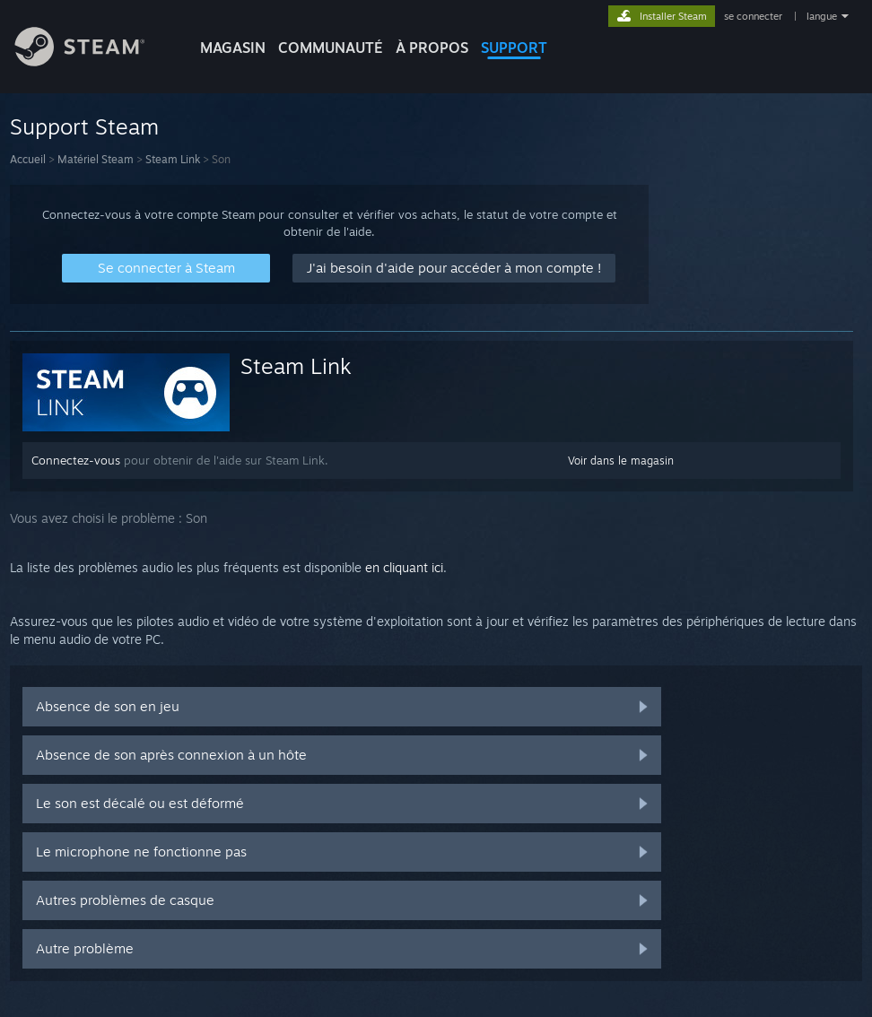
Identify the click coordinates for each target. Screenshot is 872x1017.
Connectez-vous (75, 460)
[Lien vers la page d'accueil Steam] (93, 61)
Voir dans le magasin (621, 460)
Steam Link (172, 159)
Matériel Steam (95, 159)
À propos (432, 47)
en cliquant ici (404, 567)
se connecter (754, 16)
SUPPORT (514, 47)
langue (822, 16)
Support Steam (84, 126)
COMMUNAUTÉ (330, 47)
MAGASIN (233, 47)
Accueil (28, 159)
